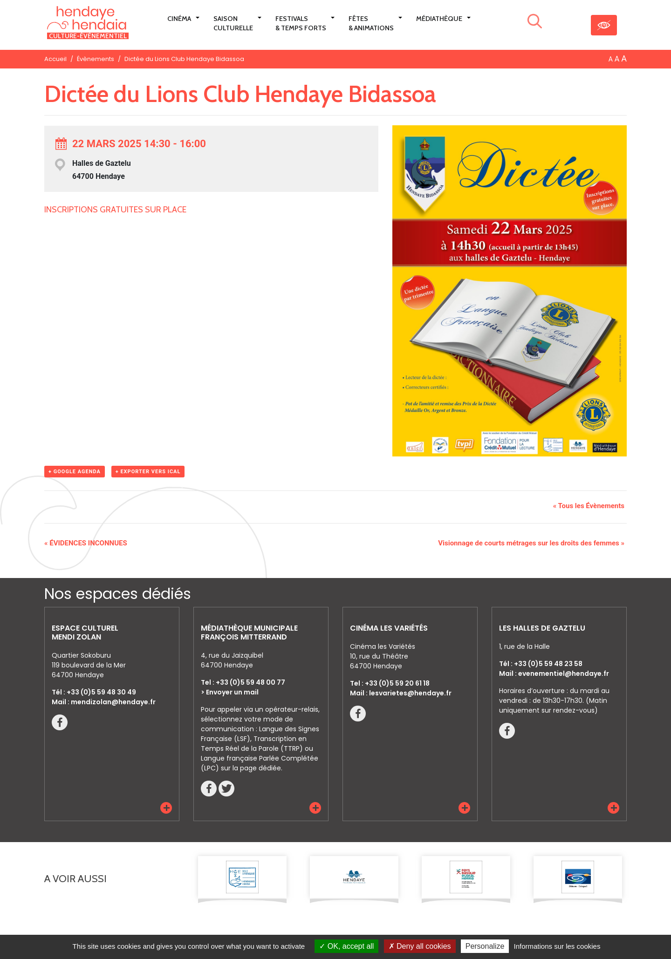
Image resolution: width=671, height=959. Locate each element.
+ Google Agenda (74, 472)
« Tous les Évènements (588, 506)
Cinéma (179, 18)
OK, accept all (346, 946)
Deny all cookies (420, 946)
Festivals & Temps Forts (300, 23)
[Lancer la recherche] (534, 23)
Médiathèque (439, 18)
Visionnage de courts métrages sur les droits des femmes (531, 543)
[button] (166, 807)
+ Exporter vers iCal (148, 472)
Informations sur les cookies (557, 946)
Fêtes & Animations (371, 23)
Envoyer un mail (232, 692)
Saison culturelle (233, 23)
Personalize (485, 946)
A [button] (611, 59)
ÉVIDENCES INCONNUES (85, 543)
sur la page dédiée (251, 768)
